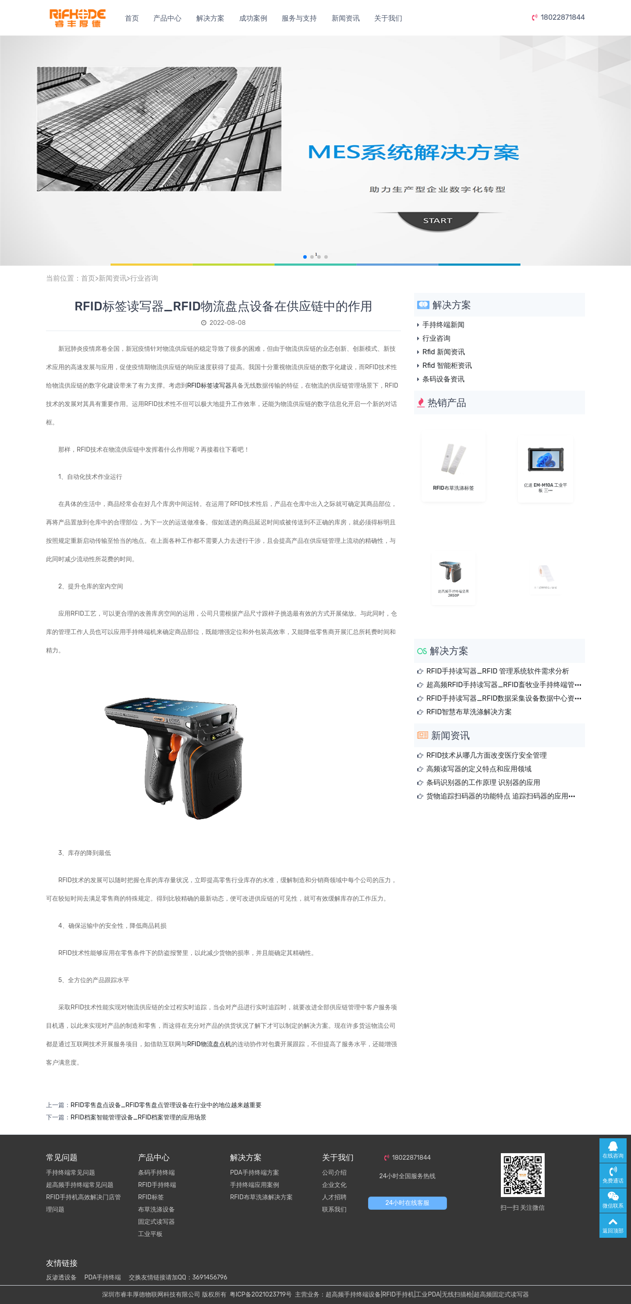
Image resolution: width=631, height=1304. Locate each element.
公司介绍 (334, 1172)
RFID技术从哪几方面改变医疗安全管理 (486, 755)
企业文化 (334, 1185)
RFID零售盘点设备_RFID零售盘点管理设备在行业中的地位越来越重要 (166, 1105)
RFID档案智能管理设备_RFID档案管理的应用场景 (138, 1117)
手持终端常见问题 (70, 1172)
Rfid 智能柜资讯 (447, 365)
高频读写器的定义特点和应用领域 (479, 769)
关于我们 (388, 18)
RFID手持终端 (157, 1185)
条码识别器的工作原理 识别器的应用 (483, 782)
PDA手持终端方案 (254, 1172)
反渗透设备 (61, 1277)
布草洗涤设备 (156, 1209)
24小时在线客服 (408, 1203)
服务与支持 (299, 18)
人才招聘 (334, 1197)
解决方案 (210, 18)
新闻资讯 (346, 18)
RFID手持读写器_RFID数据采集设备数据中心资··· (503, 698)
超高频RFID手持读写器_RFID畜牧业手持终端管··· (503, 685)
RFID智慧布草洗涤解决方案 (469, 712)
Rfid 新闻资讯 (443, 352)
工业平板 (150, 1234)
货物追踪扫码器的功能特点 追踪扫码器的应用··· (500, 796)
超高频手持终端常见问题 (79, 1185)
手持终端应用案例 (254, 1185)
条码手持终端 (156, 1172)
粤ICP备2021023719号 (261, 1294)
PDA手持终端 (102, 1277)
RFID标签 (151, 1197)
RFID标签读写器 (209, 385)
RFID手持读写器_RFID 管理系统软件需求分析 (497, 671)
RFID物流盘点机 (209, 1044)
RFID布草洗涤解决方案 (261, 1197)
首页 (132, 18)
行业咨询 (144, 278)
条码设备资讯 (443, 379)
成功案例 (253, 18)
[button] (305, 257)
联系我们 (334, 1209)
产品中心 (167, 18)
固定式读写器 (156, 1222)
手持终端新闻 (443, 325)
